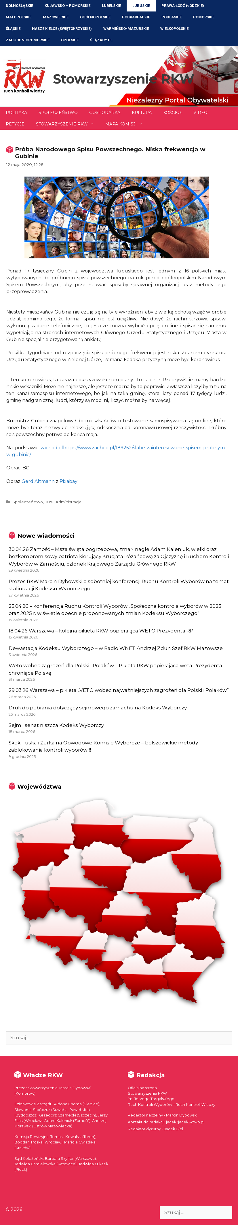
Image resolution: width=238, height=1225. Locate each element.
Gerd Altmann (38, 481)
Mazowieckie (55, 17)
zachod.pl (52, 447)
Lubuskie (141, 5)
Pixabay (68, 481)
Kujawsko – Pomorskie (67, 5)
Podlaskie (171, 17)
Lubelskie (111, 5)
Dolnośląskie (19, 5)
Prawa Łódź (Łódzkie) (182, 5)
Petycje (15, 124)
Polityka (16, 112)
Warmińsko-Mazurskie (126, 28)
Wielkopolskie (174, 28)
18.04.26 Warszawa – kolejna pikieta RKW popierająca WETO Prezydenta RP (101, 631)
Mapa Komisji (126, 124)
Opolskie (70, 40)
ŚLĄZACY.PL (101, 40)
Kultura (142, 112)
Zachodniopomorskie (27, 40)
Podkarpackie (136, 17)
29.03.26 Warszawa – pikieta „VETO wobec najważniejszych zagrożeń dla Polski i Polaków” (119, 690)
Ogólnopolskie (95, 17)
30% (49, 502)
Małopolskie (18, 17)
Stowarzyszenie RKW (123, 79)
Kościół (172, 112)
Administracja (68, 502)
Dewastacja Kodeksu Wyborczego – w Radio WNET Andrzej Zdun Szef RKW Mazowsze (116, 648)
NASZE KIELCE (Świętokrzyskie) (62, 28)
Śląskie (13, 28)
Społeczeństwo (58, 112)
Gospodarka (104, 112)
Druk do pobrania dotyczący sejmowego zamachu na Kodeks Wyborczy (98, 708)
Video (200, 112)
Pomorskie (203, 17)
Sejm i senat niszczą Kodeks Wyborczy (56, 725)
